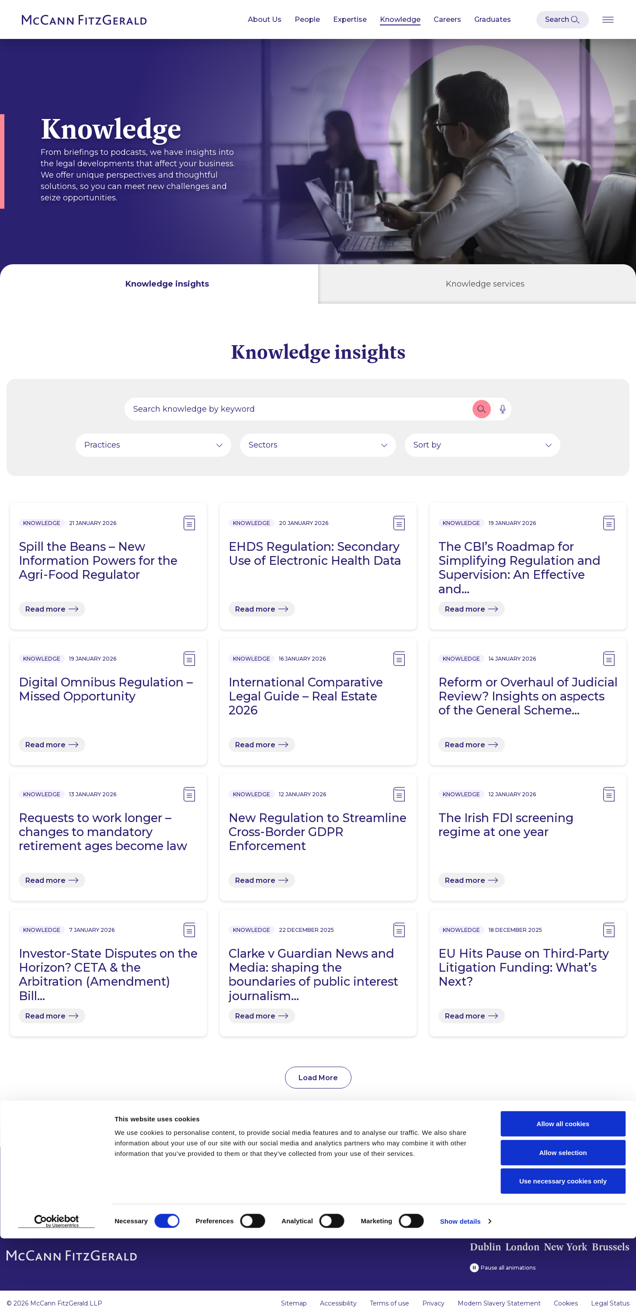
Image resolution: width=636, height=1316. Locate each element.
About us (23, 1173)
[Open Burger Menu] (608, 19)
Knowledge (400, 19)
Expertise (350, 19)
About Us (265, 19)
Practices (102, 448)
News (104, 1173)
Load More (318, 1081)
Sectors (263, 448)
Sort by (427, 448)
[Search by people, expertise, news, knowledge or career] (297, 412)
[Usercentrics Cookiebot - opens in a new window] (56, 1299)
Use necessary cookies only (563, 1258)
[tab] (159, 284)
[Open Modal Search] (562, 19)
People (307, 19)
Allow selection (563, 1230)
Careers (447, 19)
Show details (460, 1298)
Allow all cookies (563, 1201)
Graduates (492, 19)
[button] (482, 412)
